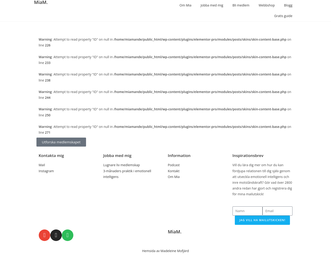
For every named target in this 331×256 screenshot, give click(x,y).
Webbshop (267, 5)
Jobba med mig (212, 5)
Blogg (288, 5)
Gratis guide (283, 16)
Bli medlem (241, 5)
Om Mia (185, 5)
